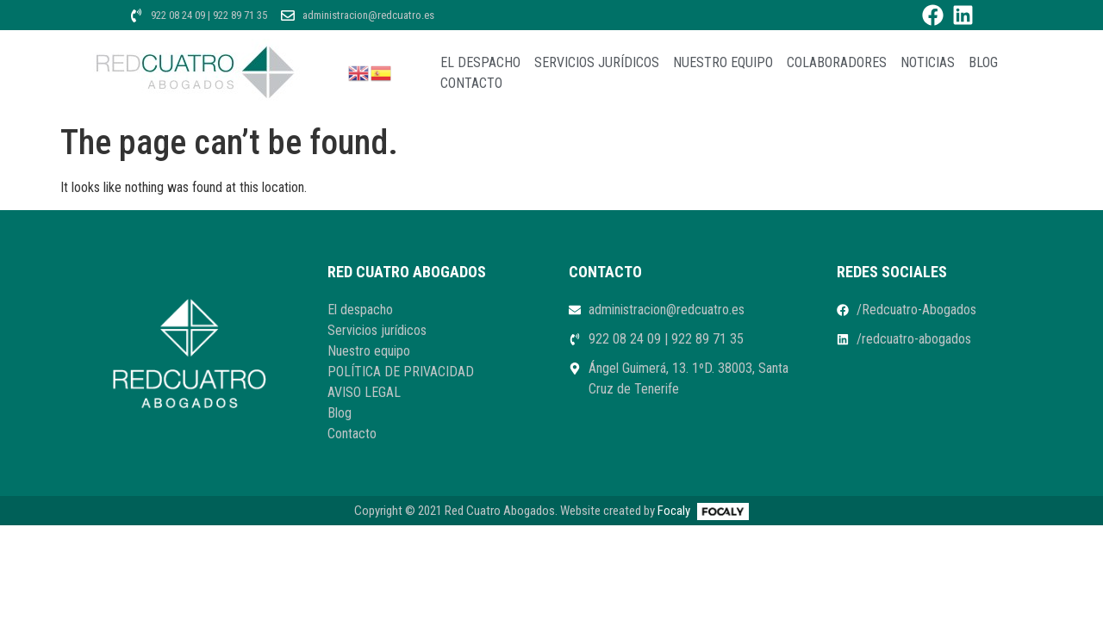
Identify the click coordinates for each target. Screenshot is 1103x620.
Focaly (673, 510)
